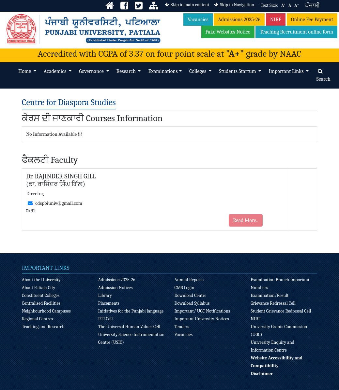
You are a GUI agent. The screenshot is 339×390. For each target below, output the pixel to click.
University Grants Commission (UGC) (279, 330)
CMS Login (184, 287)
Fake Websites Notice (228, 32)
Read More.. (245, 220)
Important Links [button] (287, 71)
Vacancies (198, 19)
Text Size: (269, 5)
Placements (108, 303)
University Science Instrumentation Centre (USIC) (131, 338)
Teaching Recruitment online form (296, 32)
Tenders (181, 326)
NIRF (276, 19)
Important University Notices (201, 319)
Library (105, 295)
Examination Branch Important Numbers (280, 283)
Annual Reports (188, 280)
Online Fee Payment (312, 19)
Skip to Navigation (234, 4)
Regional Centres (37, 319)
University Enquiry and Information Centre (272, 346)
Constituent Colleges (40, 295)
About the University (41, 280)
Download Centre (190, 295)
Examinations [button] (163, 71)
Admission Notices (115, 287)
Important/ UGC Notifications (202, 311)
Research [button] (126, 71)
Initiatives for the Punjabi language (130, 311)
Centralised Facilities (41, 303)
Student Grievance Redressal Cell (281, 311)
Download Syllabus (191, 303)
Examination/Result (269, 295)
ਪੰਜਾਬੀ (312, 5)
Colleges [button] (198, 71)
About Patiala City (38, 287)
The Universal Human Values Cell (129, 326)
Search (323, 75)
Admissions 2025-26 (239, 19)
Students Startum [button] (238, 71)
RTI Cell (105, 319)
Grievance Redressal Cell (273, 303)
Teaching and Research (43, 326)
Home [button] (25, 71)
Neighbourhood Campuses (46, 311)
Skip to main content (187, 4)
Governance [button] (92, 71)
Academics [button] (56, 71)
